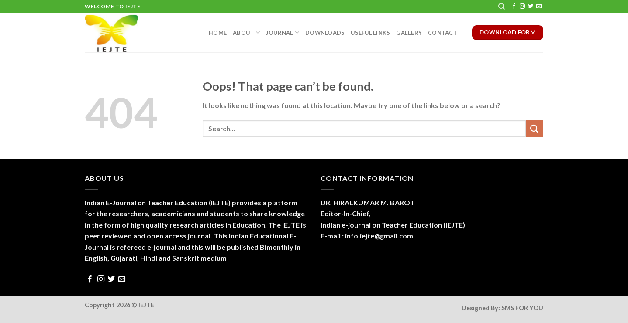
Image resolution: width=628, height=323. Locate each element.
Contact (442, 32)
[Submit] (534, 128)
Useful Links (370, 32)
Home (218, 32)
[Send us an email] (539, 6)
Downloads (325, 32)
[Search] (501, 6)
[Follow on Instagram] (522, 6)
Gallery (409, 32)
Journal (282, 32)
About (246, 32)
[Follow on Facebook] (514, 6)
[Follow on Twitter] (530, 6)
